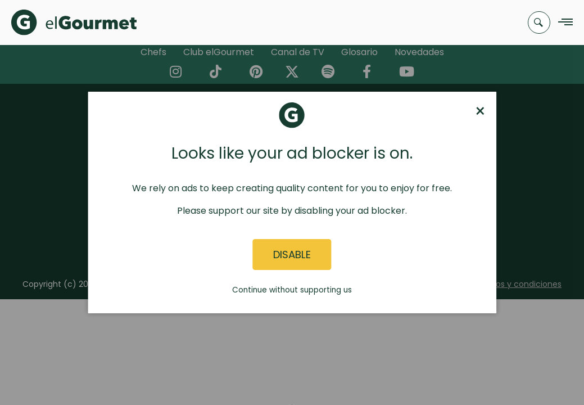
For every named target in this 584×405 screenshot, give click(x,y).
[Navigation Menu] (562, 22)
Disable (292, 255)
